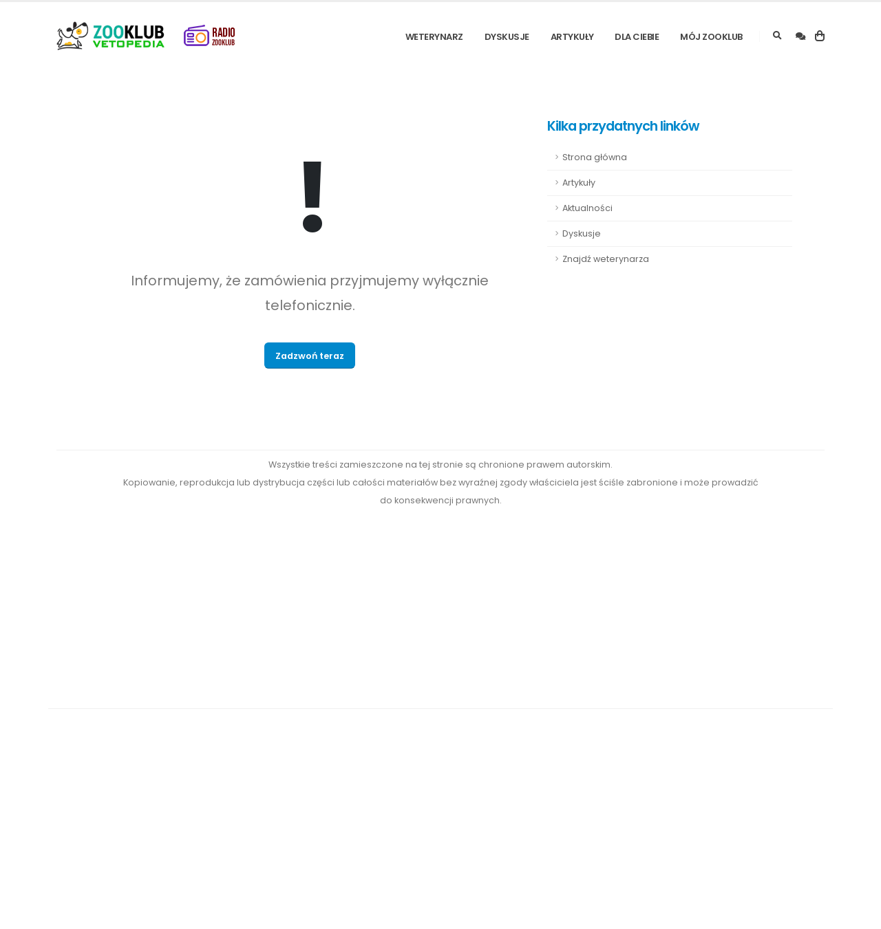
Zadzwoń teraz (309, 356)
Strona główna (594, 157)
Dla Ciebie (637, 36)
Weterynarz (434, 36)
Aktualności (587, 208)
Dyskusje (507, 36)
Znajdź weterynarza (605, 259)
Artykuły (572, 36)
